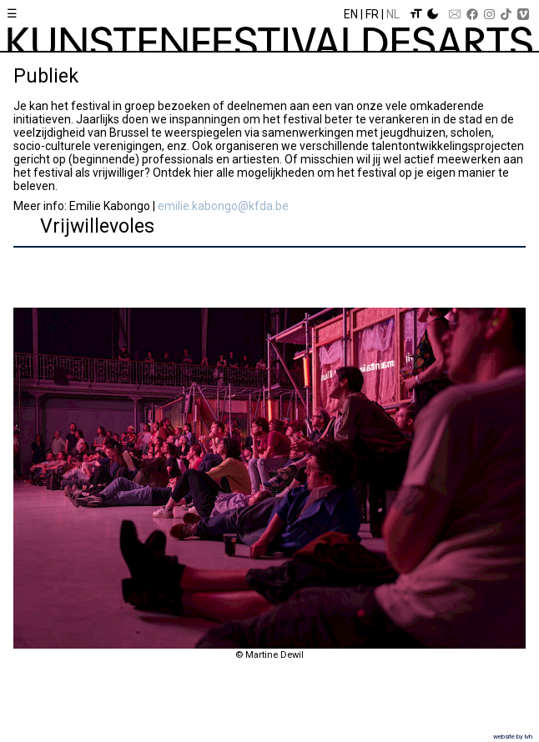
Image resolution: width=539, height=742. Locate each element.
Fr (372, 14)
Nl (393, 14)
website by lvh (512, 736)
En (351, 14)
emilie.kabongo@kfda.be (223, 206)
